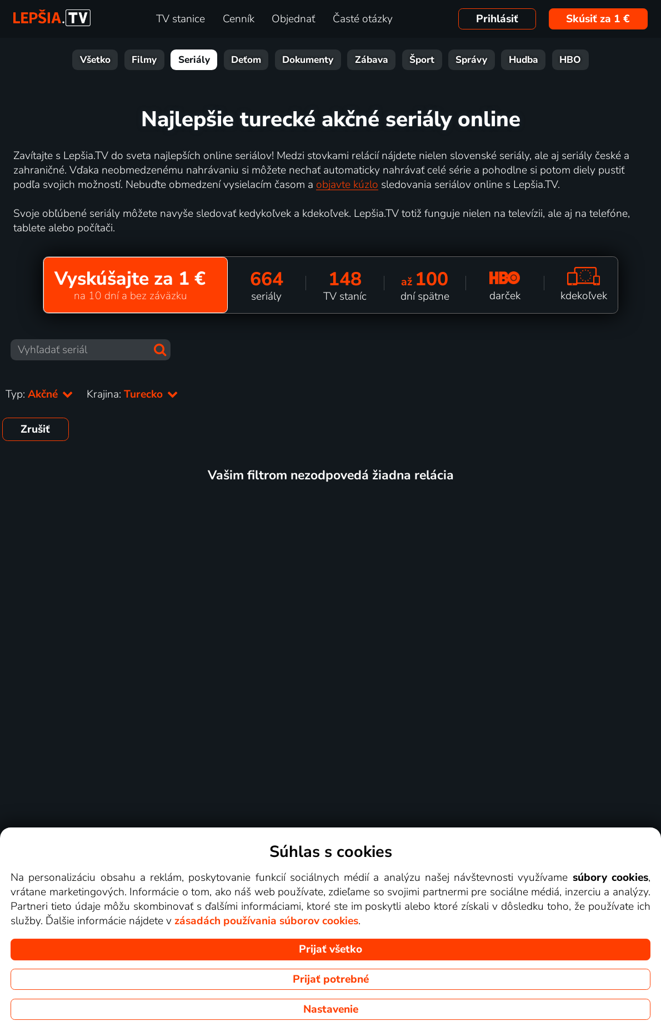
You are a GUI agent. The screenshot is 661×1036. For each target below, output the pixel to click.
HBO (570, 59)
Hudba (523, 59)
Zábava (371, 59)
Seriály (194, 59)
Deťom (246, 59)
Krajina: (132, 394)
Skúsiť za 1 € (598, 19)
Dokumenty (307, 59)
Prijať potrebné (331, 979)
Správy (471, 59)
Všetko (95, 59)
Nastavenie (330, 1009)
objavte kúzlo (347, 184)
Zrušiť (35, 429)
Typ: (39, 394)
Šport (421, 59)
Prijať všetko (330, 949)
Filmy (144, 59)
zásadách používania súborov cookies (266, 921)
